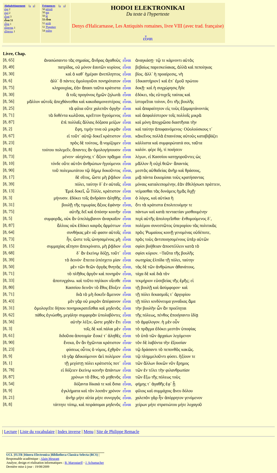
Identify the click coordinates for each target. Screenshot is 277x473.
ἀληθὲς (114, 335)
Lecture (10, 431)
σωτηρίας (144, 260)
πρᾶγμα (113, 156)
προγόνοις (87, 94)
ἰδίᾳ (194, 315)
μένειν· (69, 156)
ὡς (198, 156)
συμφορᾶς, (53, 218)
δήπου (61, 308)
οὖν (176, 322)
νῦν (172, 363)
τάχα (139, 273)
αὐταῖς (115, 184)
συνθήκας (75, 232)
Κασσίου (160, 156)
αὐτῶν (203, 239)
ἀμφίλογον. (151, 322)
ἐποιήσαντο (180, 315)
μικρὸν (95, 301)
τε (164, 60)
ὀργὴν (114, 108)
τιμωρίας (89, 205)
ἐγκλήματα (71, 391)
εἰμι (6, 9)
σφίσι (140, 246)
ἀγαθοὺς (112, 60)
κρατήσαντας (192, 177)
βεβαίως (142, 67)
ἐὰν (78, 88)
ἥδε (181, 88)
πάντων (142, 211)
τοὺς (175, 108)
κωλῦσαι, (77, 115)
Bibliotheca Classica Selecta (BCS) (74, 455)
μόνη (147, 122)
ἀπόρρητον (175, 397)
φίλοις (141, 391)
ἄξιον (101, 156)
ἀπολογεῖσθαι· (168, 218)
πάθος (40, 315)
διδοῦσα (67, 335)
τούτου (48, 150)
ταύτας (178, 94)
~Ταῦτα (166, 253)
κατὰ (161, 211)
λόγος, (144, 198)
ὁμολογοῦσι (87, 81)
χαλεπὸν (101, 108)
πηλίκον (101, 280)
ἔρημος (182, 363)
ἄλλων (150, 363)
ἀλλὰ (182, 67)
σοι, (187, 143)
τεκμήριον (144, 280)
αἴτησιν (73, 246)
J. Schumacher (94, 463)
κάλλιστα (143, 143)
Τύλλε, (96, 191)
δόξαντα (81, 384)
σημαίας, (82, 60)
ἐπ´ (171, 81)
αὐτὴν (77, 322)
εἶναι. (127, 101)
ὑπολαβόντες (109, 315)
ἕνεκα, (69, 342)
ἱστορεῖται (144, 101)
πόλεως (165, 377)
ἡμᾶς (182, 191)
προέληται (178, 308)
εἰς (168, 108)
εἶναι (127, 60)
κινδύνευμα (161, 301)
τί (165, 149)
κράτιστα (113, 88)
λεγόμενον (182, 335)
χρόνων (78, 377)
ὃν (78, 342)
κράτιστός (104, 363)
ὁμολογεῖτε (44, 308)
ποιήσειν (174, 149)
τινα (98, 129)
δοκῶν (162, 363)
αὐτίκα (164, 198)
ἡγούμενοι (111, 163)
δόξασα (102, 122)
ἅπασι (87, 88)
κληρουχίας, (62, 88)
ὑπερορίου (183, 225)
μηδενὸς (113, 308)
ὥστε (97, 177)
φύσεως (73, 349)
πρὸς (75, 143)
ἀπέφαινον (111, 301)
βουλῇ (68, 205)
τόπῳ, (72, 404)
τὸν (166, 273)
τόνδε (56, 163)
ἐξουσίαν (179, 342)
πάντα (148, 177)
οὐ (78, 67)
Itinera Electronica (37, 455)
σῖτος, (85, 177)
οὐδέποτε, (201, 232)
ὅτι (170, 101)
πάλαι (108, 329)
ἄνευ (177, 391)
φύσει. (172, 356)
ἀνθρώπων (92, 163)
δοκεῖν (100, 294)
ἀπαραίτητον (154, 108)
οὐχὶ (157, 163)
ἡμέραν (92, 74)
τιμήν (89, 129)
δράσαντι (150, 349)
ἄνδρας (98, 60)
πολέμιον (113, 356)
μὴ (105, 177)
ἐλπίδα (159, 260)
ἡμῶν (101, 94)
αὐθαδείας (158, 170)
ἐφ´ (169, 384)
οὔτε (89, 108)
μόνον (87, 67)
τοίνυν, (160, 101)
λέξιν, (88, 322)
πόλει (146, 294)
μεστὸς (142, 170)
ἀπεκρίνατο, (90, 246)
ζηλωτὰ (113, 94)
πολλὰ (158, 136)
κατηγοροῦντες (182, 156)
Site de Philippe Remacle (117, 431)
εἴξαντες (8, 31)
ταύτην (148, 129)
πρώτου (191, 81)
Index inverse (69, 431)
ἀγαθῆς (159, 384)
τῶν (82, 267)
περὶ (139, 218)
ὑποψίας (188, 329)
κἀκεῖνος (143, 136)
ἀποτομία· (83, 335)
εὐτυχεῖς (164, 94)
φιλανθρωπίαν (178, 370)
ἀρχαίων (165, 335)
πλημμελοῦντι (154, 356)
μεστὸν (174, 329)
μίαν (117, 260)
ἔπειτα (89, 260)
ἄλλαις (89, 122)
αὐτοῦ (49, 9)
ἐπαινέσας (173, 136)
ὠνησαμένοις (104, 239)
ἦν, (69, 239)
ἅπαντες (80, 150)
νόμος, (101, 349)
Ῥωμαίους (154, 232)
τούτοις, (91, 143)
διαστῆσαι (181, 122)
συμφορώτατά (171, 143)
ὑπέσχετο (104, 260)
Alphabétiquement (14, 5)
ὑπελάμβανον (89, 218)
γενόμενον (193, 397)
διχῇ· (191, 191)
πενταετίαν (175, 211)
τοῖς (74, 94)
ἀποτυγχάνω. (64, 280)
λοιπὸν (101, 391)
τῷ (158, 60)
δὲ (82, 143)
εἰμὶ (6, 12)
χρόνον (115, 391)
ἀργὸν (92, 273)
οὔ (95, 232)
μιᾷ (138, 177)
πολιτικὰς (208, 225)
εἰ (69, 136)
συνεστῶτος (162, 225)
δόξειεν (72, 370)
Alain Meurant (50, 459)
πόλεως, (149, 315)
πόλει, (80, 184)
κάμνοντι (174, 60)
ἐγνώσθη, (54, 315)
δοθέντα (61, 115)
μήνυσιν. (61, 198)
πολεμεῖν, (63, 150)
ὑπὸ (145, 335)
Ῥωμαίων (51, 26)
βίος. (139, 74)
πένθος (163, 315)
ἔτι (118, 322)
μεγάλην (71, 315)
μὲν (88, 232)
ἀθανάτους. (185, 267)
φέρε (152, 149)
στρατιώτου (167, 404)
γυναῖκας (180, 301)
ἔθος (104, 287)
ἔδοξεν (115, 287)
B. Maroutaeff (74, 463)
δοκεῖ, (80, 191)
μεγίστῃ (77, 363)
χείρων (141, 404)
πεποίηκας (203, 67)
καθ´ (80, 74)
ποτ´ (116, 363)
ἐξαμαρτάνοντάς (194, 108)
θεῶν (91, 267)
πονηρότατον (109, 81)
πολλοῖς (183, 115)
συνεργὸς (112, 397)
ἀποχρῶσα (162, 122)
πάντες (69, 81)
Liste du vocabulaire (37, 431)
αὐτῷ (87, 136)
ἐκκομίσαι (163, 177)
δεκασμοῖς (160, 294)
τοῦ (55, 170)
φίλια (79, 108)
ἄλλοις (63, 225)
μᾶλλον (34, 101)
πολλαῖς (75, 122)
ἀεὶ (101, 356)
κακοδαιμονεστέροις (103, 101)
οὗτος (86, 349)
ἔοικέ (98, 335)
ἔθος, (94, 377)
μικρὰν (114, 129)
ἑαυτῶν (100, 67)
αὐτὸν (77, 163)
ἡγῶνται (95, 342)
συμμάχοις (163, 391)
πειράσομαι (95, 404)
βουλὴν (150, 308)
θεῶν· (167, 163)
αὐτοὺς (190, 136)
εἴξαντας (8, 27)
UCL (9, 455)
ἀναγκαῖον (111, 218)
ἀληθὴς (113, 198)
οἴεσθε (115, 280)
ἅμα (192, 301)
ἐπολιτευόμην (176, 205)
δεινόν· (76, 260)
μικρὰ (196, 115)
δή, (159, 149)
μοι (47, 12)
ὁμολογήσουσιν (106, 150)
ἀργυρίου (182, 294)
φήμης (141, 384)
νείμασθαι (144, 191)
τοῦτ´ (76, 136)
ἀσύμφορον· (170, 287)
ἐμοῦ (180, 81)
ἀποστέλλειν (173, 246)
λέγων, (141, 156)
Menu (88, 431)
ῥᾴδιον (114, 177)
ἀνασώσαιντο (56, 60)
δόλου (187, 391)
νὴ (181, 74)
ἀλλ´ (149, 74)
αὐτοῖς (47, 101)
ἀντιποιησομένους (170, 239)
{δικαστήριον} (147, 81)
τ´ (211, 129)
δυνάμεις (169, 191)
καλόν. (141, 149)
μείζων (114, 122)
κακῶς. (187, 349)
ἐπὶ (64, 122)
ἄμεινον (113, 294)
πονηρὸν (112, 273)
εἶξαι (6, 24)
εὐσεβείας (163, 280)
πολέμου (143, 225)
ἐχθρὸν (114, 349)
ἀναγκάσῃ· (144, 60)
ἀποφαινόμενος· (169, 129)
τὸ (197, 246)
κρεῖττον (94, 115)
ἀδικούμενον (86, 356)
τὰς (72, 60)
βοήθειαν (154, 246)
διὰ (159, 273)
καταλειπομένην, (162, 184)
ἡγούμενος (111, 115)
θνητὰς (114, 267)
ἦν (161, 397)
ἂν (90, 150)
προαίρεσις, (168, 74)
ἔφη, (79, 129)
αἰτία (90, 397)
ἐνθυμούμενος (194, 218)
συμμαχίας (56, 246)
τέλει (153, 370)
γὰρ (79, 301)
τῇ (168, 260)
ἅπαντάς (181, 163)
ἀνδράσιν (98, 198)
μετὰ (48, 23)
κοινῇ (169, 232)
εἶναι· (127, 342)
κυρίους (114, 67)
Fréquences (48, 5)
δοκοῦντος (111, 170)
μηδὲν (110, 322)
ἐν (106, 184)
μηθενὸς (113, 377)
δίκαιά (95, 384)
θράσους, (193, 170)
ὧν (160, 308)
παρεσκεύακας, (163, 67)
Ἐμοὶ (70, 191)
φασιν (103, 232)
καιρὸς (96, 225)
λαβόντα (155, 342)
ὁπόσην (101, 211)
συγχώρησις (168, 88)
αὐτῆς (75, 211)
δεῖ (84, 211)
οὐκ (68, 218)
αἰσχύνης (84, 156)
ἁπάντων (112, 370)
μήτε (80, 397)
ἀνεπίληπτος (109, 74)
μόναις (141, 184)
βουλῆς (187, 101)
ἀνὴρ (173, 170)
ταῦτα (99, 88)
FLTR (18, 455)
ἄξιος (102, 205)
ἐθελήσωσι (195, 184)
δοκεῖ (98, 136)
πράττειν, (213, 184)
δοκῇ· (140, 88)
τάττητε (60, 404)
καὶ (191, 67)
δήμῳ (96, 170)
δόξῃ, (105, 253)
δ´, (209, 218)
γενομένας (184, 232)
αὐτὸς (188, 60)
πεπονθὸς (172, 349)
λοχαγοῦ (194, 404)
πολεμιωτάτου (72, 170)
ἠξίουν (185, 356)
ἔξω (148, 377)
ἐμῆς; (184, 280)
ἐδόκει (76, 198)
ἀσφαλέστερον (155, 115)
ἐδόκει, (141, 94)
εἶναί (7, 16)
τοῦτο (49, 30)
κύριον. (152, 253)
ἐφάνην (114, 205)
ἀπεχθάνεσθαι (66, 101)
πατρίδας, (66, 67)
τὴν (194, 122)
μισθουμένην (196, 211)
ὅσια (116, 384)
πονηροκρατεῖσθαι (83, 308)
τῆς (177, 101)
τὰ (71, 108)
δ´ (101, 184)
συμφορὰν (88, 315)
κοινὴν (114, 211)
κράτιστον (111, 136)
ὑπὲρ (192, 239)
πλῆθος (79, 273)
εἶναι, (127, 170)
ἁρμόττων (111, 225)
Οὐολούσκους (196, 129)
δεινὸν (88, 287)
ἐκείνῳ (93, 253)
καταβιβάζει (207, 136)
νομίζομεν (112, 143)
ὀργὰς (102, 267)
